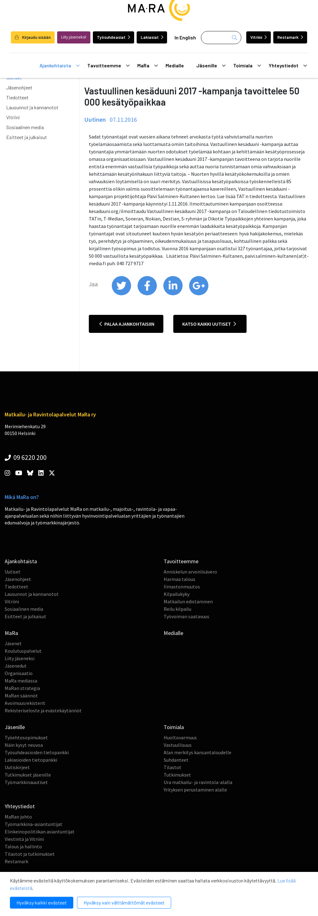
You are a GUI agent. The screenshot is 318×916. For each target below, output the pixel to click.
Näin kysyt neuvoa (24, 745)
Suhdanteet (176, 760)
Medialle (175, 65)
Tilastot (172, 767)
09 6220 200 (26, 457)
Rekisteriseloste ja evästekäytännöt (43, 710)
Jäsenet (13, 643)
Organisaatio (19, 673)
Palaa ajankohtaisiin (126, 324)
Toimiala (247, 65)
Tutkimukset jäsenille (28, 775)
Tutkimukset (177, 775)
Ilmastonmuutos (182, 586)
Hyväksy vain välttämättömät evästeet (124, 902)
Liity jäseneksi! (73, 37)
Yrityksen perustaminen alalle (195, 790)
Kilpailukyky (176, 594)
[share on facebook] (148, 294)
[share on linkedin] (173, 294)
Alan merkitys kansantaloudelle (197, 752)
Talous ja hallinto (23, 846)
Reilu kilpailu (177, 609)
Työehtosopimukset (26, 737)
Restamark (290, 37)
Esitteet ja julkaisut (26, 137)
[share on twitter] (122, 294)
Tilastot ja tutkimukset (30, 854)
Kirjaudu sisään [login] (33, 37)
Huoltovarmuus (180, 737)
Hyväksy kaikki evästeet (41, 902)
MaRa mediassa (21, 681)
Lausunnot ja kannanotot (32, 107)
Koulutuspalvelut (23, 651)
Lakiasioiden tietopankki (31, 760)
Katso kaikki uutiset (209, 324)
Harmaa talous (179, 579)
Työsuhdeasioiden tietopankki (37, 752)
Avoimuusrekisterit (25, 703)
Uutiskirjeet (17, 767)
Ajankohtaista (59, 65)
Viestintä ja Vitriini (24, 839)
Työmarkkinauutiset (26, 782)
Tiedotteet (17, 97)
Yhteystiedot (288, 65)
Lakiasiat (152, 37)
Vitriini (258, 37)
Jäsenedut (16, 666)
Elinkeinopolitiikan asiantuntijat (40, 831)
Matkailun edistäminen (188, 601)
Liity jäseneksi (19, 658)
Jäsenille (210, 65)
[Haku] (221, 37)
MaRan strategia (22, 688)
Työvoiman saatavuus (186, 616)
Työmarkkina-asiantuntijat (33, 824)
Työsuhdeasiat (113, 37)
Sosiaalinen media (25, 127)
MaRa (147, 65)
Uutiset (12, 572)
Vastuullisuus (178, 745)
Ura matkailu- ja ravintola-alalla (198, 782)
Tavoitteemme (108, 65)
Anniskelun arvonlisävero (190, 572)
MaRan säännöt (21, 695)
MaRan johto (18, 817)
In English (185, 37)
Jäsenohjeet (19, 87)
